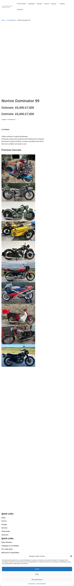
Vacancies (4, 535)
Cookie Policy (31, 583)
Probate (4, 524)
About (3, 517)
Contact (46, 4)
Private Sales (21, 4)
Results (39, 4)
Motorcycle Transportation (10, 552)
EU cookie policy (7, 549)
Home (3, 20)
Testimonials (5, 531)
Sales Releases (6, 542)
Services (4, 528)
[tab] (5, 130)
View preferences (37, 579)
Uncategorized (11, 20)
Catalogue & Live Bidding (10, 546)
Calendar (20, 9)
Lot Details (5, 129)
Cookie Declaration (41, 583)
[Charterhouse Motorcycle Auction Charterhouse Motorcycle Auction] (7, 7)
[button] (71, 556)
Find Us (4, 521)
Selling (62, 4)
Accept (37, 569)
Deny (37, 574)
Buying (54, 4)
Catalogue (31, 4)
